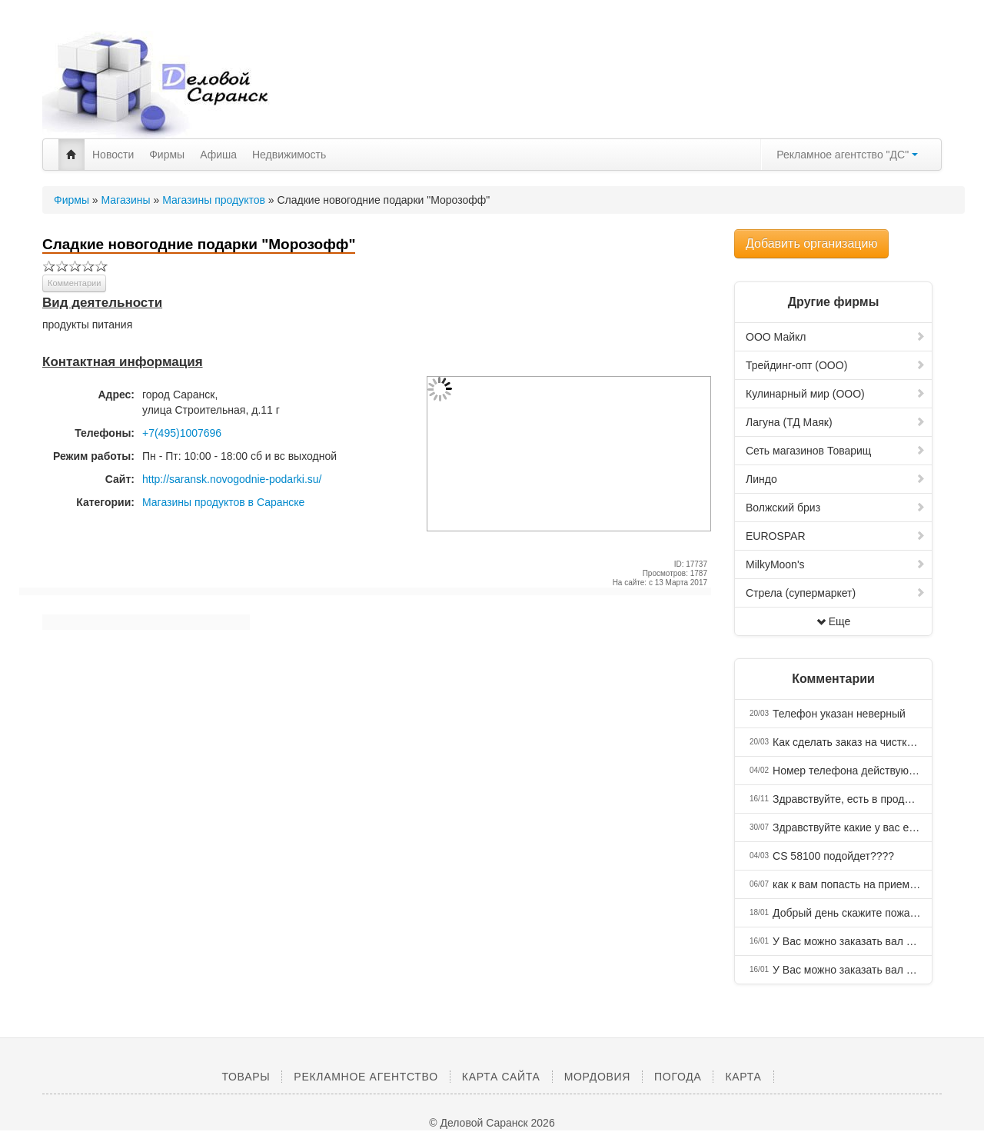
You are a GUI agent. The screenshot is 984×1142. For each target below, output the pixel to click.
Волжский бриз (836, 507)
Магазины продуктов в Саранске (223, 502)
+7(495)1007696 (181, 433)
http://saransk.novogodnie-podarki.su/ (231, 479)
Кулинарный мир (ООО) (836, 394)
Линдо (836, 479)
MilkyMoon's (836, 564)
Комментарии (74, 283)
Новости (113, 154)
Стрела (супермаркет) (836, 593)
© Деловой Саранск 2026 (491, 1123)
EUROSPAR (836, 536)
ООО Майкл (836, 337)
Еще (833, 621)
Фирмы (166, 154)
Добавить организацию (811, 243)
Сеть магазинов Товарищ (836, 450)
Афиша (218, 154)
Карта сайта (501, 1076)
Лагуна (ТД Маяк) (836, 422)
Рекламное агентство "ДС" (847, 154)
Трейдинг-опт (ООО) (836, 365)
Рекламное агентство (365, 1076)
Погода (677, 1076)
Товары (245, 1076)
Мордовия (597, 1076)
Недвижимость (289, 154)
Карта (743, 1076)
